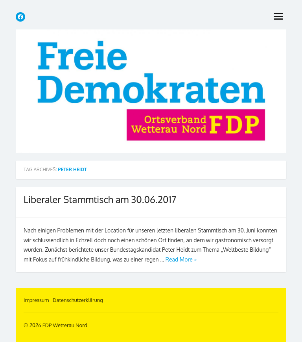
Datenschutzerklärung (78, 300)
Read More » (181, 259)
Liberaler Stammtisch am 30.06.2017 (100, 199)
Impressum (36, 300)
